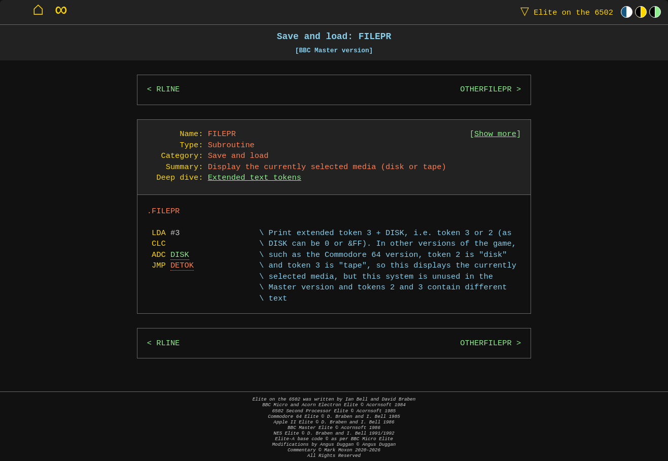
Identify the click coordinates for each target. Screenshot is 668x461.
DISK (179, 255)
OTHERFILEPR (485, 89)
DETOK (182, 265)
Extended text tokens (254, 178)
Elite (564, 12)
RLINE (168, 89)
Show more (495, 134)
